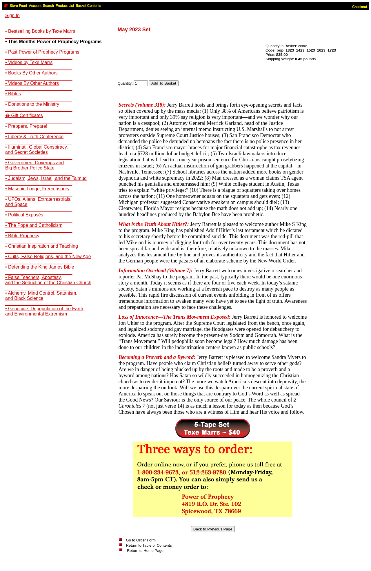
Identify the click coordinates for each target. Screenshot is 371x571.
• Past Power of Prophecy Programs (42, 52)
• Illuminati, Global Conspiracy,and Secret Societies (36, 150)
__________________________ (38, 36)
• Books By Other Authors (31, 72)
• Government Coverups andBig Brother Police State (34, 165)
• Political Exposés (24, 214)
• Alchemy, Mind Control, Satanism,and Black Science (41, 296)
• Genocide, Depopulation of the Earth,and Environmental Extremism (44, 311)
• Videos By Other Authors (32, 83)
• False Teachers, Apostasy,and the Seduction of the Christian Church (48, 280)
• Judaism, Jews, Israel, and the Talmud (46, 178)
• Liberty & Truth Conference (34, 136)
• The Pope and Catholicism (33, 225)
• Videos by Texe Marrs (28, 62)
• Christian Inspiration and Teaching (41, 246)
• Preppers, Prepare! (26, 126)
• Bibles (13, 93)
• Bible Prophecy (22, 235)
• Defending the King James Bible (39, 266)
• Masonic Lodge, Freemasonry (37, 188)
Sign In (12, 15)
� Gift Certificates (24, 115)
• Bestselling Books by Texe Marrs (40, 31)
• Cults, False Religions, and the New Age (48, 256)
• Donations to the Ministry (32, 104)
